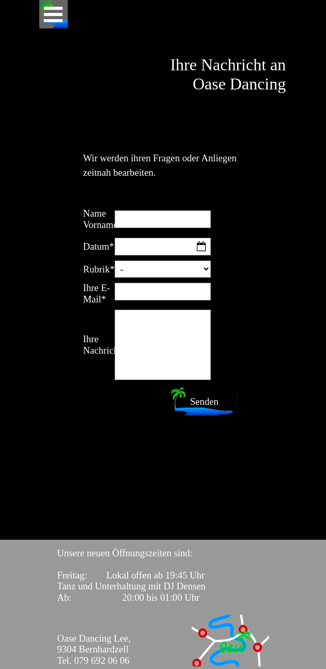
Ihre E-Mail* (96, 293)
